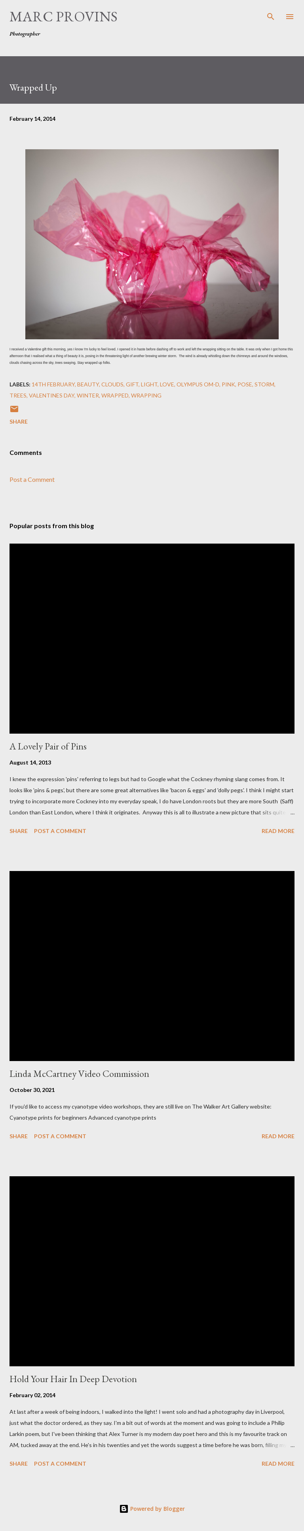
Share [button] (19, 421)
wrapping (146, 395)
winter (88, 395)
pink (228, 384)
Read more (278, 830)
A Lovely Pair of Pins (48, 746)
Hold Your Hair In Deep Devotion (73, 1379)
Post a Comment (32, 479)
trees (18, 395)
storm (264, 384)
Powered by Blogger (152, 1508)
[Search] (271, 14)
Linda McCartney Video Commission (79, 1073)
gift (132, 384)
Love (167, 384)
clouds (112, 384)
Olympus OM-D (198, 384)
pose (245, 384)
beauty (88, 384)
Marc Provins (64, 16)
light (149, 384)
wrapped (115, 395)
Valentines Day (51, 395)
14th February (53, 384)
